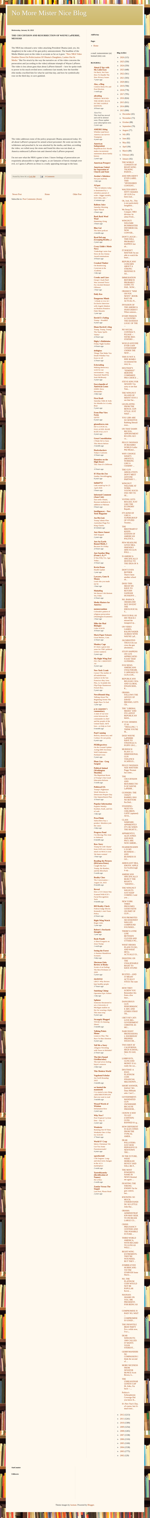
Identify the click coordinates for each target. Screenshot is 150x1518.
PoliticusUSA (99, 787)
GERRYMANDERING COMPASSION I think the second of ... (130, 1357)
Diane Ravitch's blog (103, 327)
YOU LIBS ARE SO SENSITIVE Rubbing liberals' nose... (130, 421)
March (125, 151)
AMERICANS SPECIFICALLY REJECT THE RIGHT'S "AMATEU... (130, 879)
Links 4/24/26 (99, 628)
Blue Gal (98, 228)
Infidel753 (98, 483)
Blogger (91, 1505)
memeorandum (100, 609)
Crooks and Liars (101, 277)
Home (47, 194)
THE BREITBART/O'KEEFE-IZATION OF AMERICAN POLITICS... (129, 533)
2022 (122, 74)
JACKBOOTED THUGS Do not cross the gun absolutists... (129, 644)
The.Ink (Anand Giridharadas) (101, 1058)
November (127, 118)
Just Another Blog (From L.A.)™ (101, 554)
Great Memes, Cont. (101, 637)
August (125, 130)
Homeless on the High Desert (101, 461)
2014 (122, 106)
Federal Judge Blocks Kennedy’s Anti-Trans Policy (102, 911)
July (124, 134)
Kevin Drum (99, 567)
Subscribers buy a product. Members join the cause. (102, 823)
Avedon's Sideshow (102, 176)
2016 (122, 98)
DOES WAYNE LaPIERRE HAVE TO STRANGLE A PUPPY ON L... (129, 740)
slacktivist (98, 979)
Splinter (97, 1000)
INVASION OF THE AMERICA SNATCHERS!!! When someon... (130, 308)
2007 (122, 1435)
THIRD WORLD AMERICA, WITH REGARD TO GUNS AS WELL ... (130, 1243)
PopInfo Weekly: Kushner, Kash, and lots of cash (103, 808)
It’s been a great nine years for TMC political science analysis (103, 649)
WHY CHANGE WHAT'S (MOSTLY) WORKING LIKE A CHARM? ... (129, 460)
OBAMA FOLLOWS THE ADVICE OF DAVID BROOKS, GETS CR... (130, 698)
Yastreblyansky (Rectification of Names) (101, 1175)
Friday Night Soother (102, 344)
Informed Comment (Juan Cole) (102, 496)
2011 (122, 1419)
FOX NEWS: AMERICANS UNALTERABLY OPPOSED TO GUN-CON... (130, 670)
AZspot (97, 185)
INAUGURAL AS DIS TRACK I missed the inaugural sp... (129, 619)
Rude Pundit (99, 939)
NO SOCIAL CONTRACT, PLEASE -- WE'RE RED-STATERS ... (128, 334)
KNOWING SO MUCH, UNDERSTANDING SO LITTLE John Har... (130, 1202)
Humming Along (100, 221)
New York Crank (101, 670)
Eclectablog (99, 365)
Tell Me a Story (100, 1045)
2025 (122, 62)
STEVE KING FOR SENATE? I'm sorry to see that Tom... (130, 385)
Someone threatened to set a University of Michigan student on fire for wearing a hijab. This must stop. (103, 1008)
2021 (122, 78)
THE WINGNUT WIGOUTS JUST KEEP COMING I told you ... (129, 893)
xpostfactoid (99, 1156)
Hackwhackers (100, 450)
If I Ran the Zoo (101, 474)
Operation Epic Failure (102, 993)
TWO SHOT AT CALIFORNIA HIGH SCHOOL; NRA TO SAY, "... (130, 1050)
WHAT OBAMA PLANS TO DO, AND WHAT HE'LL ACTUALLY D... (130, 950)
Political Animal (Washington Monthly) (101, 770)
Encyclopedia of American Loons (101, 385)
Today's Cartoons (100, 453)
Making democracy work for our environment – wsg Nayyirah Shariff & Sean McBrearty (101, 372)
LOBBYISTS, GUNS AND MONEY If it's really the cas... (129, 1062)
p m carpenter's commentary (100, 710)
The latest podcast (101, 230)
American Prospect (102, 163)
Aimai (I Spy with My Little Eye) (101, 68)
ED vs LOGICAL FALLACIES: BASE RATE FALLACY (102, 429)
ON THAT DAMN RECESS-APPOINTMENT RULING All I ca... (130, 434)
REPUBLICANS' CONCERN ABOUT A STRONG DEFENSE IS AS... (129, 268)
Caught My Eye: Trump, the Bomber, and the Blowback (101, 868)
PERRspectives (100, 745)
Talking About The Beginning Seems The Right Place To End (102, 699)
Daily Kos (98, 294)
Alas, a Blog (99, 84)
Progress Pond (100, 832)
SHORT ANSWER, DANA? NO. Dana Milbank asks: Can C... (130, 1089)
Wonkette (98, 1127)
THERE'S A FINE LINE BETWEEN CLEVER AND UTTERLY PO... (130, 936)
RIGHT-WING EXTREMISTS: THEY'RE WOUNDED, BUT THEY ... (129, 1256)
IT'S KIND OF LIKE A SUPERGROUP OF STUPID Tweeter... (129, 518)
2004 (122, 1447)
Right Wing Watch (102, 920)
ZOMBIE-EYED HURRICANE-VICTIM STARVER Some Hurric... (130, 1270)
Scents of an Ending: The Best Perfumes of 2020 (102, 969)
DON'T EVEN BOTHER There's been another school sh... (129, 575)
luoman (73, 1505)
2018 (122, 90)
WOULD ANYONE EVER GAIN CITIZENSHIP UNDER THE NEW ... (130, 348)
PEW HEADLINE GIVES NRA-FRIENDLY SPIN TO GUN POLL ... (129, 547)
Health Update (99, 570)
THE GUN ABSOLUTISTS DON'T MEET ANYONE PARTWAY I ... (129, 474)
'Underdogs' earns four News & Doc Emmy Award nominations (102, 253)
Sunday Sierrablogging (102, 476)
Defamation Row (100, 1109)
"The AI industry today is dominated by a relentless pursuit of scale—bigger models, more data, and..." (103, 193)
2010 (122, 1423)
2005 (122, 1443)
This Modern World (102, 1071)
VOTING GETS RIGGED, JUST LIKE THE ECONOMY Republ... (129, 504)
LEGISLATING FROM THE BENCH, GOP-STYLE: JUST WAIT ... (129, 409)
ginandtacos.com (101, 424)
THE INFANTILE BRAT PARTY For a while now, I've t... (130, 1328)
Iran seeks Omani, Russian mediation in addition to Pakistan (102, 502)
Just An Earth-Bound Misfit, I (100, 543)
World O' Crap (100, 1141)
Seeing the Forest (101, 951)
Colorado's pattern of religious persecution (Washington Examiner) (103, 614)
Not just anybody (100, 179)
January (125, 159)
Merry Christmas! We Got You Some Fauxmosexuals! (102, 1146)
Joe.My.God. (99, 518)
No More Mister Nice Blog (49, 13)
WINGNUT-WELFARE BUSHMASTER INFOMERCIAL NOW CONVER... (130, 227)
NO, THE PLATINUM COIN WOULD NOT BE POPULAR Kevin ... (129, 1285)
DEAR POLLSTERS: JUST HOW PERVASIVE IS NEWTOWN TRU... (129, 1146)
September (127, 126)
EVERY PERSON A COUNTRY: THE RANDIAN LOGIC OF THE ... (130, 321)
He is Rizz (98, 1180)
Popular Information (103, 804)
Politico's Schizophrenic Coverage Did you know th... (129, 1396)
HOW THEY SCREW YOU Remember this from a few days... (129, 993)
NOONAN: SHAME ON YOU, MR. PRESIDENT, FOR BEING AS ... (130, 1301)
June (124, 138)
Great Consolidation (102, 438)
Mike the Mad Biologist (100, 624)
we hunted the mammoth (100, 1088)
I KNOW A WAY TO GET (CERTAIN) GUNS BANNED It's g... (130, 1118)
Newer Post (17, 194)
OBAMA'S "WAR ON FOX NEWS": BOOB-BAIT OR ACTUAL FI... (130, 296)
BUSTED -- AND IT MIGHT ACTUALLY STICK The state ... (130, 979)
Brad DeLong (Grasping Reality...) (102, 238)
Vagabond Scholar (102, 1075)
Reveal (97, 889)
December (126, 114)
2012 (122, 1415)
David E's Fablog (101, 318)
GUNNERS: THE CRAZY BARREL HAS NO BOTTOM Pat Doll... (129, 797)
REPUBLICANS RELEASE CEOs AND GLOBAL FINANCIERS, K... (130, 684)
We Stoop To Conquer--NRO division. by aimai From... (129, 213)
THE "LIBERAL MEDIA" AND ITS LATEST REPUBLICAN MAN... (129, 713)
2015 (122, 102)
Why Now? (99, 1115)
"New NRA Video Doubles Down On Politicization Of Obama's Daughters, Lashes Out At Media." (47, 57)
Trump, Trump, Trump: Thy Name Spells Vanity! (103, 332)
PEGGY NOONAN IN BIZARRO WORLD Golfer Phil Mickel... (130, 446)
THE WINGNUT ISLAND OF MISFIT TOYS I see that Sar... (129, 396)
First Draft (98, 398)
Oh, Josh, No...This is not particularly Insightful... (130, 203)
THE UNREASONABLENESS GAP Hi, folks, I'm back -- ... (130, 1384)
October (126, 122)
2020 (122, 82)
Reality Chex (99, 877)
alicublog (98, 96)
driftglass (98, 351)
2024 (122, 66)
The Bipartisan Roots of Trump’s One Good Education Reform (102, 777)
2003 (122, 1451)
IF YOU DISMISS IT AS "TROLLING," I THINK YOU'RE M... (130, 727)
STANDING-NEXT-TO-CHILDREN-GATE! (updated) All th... (130, 811)
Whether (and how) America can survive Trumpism (102, 134)
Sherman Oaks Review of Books (101, 963)
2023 (122, 70)
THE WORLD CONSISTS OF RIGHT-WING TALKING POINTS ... (129, 167)
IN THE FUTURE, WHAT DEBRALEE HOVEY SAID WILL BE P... (129, 1161)
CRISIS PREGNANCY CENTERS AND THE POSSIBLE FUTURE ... (130, 1229)
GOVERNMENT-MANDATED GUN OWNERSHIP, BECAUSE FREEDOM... (129, 1103)
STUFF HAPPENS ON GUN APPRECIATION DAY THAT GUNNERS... (129, 656)
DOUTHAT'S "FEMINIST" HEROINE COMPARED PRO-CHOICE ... (130, 373)
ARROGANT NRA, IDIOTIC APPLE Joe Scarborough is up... (130, 866)
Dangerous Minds (101, 298)
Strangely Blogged (102, 1019)
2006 (122, 1439)
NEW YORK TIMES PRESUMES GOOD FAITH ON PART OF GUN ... (129, 907)
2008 (122, 1431)
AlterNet (97, 113)
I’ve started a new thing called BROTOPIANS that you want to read (103, 1094)
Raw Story (98, 844)
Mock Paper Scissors (103, 635)
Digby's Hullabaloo (102, 341)
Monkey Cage (100, 644)
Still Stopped (99, 535)
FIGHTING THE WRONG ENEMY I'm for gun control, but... (129, 1188)
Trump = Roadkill (101, 320)
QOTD (96, 417)
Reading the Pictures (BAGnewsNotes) (103, 862)
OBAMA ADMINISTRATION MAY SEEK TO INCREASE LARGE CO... (130, 1215)
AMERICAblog (100, 129)
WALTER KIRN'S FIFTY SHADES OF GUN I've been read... (130, 193)
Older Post (77, 194)
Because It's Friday (101, 546)
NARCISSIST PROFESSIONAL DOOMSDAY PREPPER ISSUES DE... (130, 1036)
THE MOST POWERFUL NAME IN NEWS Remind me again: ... (129, 1175)
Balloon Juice (100, 205)
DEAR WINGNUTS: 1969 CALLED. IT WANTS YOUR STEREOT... (129, 1342)
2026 (122, 57)
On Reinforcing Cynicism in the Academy (100, 268)
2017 (122, 94)
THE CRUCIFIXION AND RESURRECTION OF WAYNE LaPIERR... (130, 782)
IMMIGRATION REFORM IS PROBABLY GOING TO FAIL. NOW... (129, 282)
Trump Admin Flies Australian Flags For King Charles (102, 523)
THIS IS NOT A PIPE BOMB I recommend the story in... (129, 360)
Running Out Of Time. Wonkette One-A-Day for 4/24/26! (102, 1132)
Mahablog (98, 591)
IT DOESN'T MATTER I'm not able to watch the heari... (130, 254)
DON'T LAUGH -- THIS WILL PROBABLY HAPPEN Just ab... (129, 242)
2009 (122, 1427)
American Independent (99, 145)
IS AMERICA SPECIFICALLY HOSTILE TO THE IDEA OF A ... (130, 561)
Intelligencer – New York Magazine (102, 512)
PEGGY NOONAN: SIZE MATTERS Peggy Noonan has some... (130, 769)
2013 (122, 110)
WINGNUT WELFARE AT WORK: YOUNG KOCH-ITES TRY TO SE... (130, 489)
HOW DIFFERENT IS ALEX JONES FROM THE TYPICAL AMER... (130, 1131)
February (126, 155)
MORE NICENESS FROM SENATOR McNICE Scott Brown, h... (130, 1370)
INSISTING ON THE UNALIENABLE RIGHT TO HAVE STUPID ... (130, 964)
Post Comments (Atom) (32, 199)
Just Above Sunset (102, 532)
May (124, 143)
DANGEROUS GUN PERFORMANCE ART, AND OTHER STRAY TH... (130, 1008)
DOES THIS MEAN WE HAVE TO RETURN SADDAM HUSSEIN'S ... (129, 589)
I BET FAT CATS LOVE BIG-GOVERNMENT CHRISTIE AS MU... (130, 1022)
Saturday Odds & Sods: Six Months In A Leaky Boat (103, 403)
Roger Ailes (98, 923)
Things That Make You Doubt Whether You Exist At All (102, 355)
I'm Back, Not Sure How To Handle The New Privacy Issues (101, 74)
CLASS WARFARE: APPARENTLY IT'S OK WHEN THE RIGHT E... (130, 825)
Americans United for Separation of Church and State (102, 169)
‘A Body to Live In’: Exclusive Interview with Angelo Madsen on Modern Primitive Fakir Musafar (102, 306)
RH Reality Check (102, 906)
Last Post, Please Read (102, 1191)
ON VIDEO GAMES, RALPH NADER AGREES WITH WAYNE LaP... (130, 632)
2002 (122, 1455)
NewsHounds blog (101, 695)
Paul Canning (100, 733)
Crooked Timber (101, 263)
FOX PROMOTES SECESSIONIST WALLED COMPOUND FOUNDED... (130, 922)
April (124, 147)
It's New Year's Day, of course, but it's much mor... (130, 1406)
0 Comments (50, 177)
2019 (122, 86)
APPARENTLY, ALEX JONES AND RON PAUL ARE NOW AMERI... (129, 838)
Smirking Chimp (101, 991)
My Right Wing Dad (102, 659)
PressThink (99, 818)
